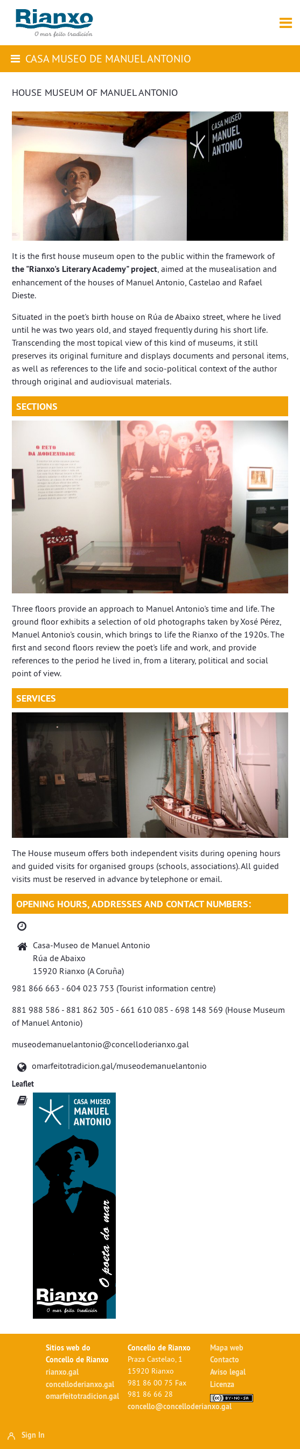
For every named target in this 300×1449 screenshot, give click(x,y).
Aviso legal (228, 1372)
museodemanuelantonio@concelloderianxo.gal (100, 1044)
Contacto (224, 1359)
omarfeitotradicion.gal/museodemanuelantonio (119, 1065)
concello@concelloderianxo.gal (180, 1406)
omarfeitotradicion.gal (82, 1396)
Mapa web (226, 1347)
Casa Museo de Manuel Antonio (108, 58)
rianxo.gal (62, 1372)
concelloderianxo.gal (80, 1384)
